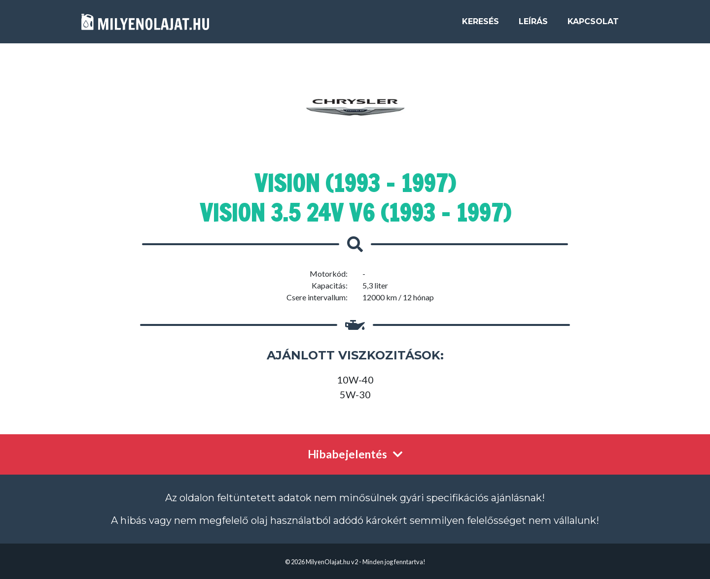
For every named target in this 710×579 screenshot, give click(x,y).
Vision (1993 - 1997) (355, 183)
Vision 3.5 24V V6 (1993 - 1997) (355, 212)
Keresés (480, 25)
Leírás (533, 25)
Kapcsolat (593, 25)
